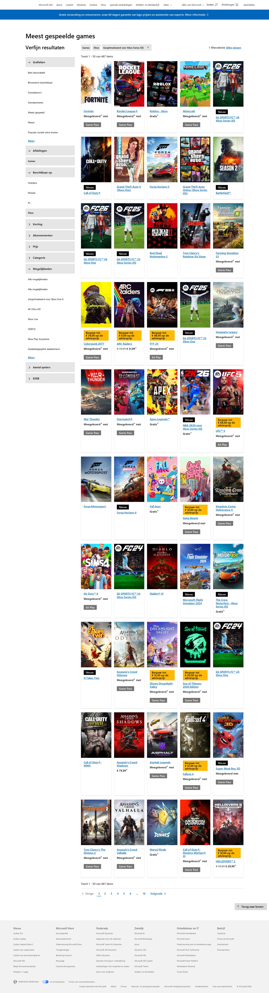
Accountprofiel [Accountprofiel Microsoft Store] (62, 933)
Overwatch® (125, 419)
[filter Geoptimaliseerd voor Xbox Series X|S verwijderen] (148, 47)
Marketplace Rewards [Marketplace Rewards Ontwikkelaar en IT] (186, 966)
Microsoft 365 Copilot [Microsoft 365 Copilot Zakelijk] (143, 961)
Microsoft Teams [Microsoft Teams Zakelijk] (141, 966)
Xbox (103, 4)
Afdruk (113, 986)
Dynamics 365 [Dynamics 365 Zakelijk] (140, 950)
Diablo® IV (156, 593)
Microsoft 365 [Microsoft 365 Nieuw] (19, 961)
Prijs (33, 246)
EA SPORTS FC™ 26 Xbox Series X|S (227, 118)
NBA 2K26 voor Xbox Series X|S (192, 426)
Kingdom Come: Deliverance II (226, 507)
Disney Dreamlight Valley (161, 685)
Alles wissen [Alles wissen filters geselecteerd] (233, 47)
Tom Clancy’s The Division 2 (94, 851)
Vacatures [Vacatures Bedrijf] (221, 933)
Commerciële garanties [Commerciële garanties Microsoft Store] (65, 966)
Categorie (36, 257)
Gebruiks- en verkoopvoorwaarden (145, 986)
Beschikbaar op (40, 172)
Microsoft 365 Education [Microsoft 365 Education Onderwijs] (106, 950)
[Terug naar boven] (251, 906)
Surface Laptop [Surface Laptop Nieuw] (19, 939)
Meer (166, 4)
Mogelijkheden (40, 269)
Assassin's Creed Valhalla (127, 851)
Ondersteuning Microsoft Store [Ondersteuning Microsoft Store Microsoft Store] (69, 944)
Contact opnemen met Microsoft (92, 986)
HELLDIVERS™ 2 (225, 861)
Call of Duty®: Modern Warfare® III (194, 853)
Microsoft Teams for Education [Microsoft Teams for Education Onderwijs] (109, 944)
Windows (81, 4)
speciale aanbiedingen (121, 4)
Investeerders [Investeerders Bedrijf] (223, 944)
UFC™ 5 (220, 431)
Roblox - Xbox (159, 111)
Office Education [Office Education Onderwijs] (103, 955)
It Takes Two (91, 678)
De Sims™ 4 (91, 593)
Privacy (124, 986)
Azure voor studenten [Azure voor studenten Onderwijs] (105, 971)
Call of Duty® (92, 193)
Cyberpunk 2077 (94, 343)
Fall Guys (155, 506)
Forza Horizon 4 (126, 512)
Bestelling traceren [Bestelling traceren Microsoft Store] (64, 955)
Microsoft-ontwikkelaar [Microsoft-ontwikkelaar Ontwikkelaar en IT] (186, 933)
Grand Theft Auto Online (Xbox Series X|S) (195, 190)
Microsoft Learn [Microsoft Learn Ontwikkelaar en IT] (183, 939)
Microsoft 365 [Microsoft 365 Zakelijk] (140, 955)
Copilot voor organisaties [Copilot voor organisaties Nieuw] (23, 950)
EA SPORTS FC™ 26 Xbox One (95, 260)
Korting (35, 224)
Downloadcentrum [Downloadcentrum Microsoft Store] (63, 939)
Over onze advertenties (222, 986)
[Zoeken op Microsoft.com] (212, 4)
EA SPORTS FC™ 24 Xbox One (227, 673)
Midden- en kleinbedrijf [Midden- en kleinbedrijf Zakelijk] (144, 971)
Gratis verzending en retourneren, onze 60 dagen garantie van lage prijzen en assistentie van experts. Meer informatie (132, 14)
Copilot (69, 4)
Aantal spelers (39, 367)
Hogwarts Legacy (226, 332)
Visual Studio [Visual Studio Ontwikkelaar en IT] (182, 971)
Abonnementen (40, 235)
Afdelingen (37, 150)
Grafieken (36, 62)
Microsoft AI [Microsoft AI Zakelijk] (139, 933)
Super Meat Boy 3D (228, 768)
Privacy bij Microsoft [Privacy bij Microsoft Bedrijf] (225, 939)
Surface (93, 4)
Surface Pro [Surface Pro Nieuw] (18, 933)
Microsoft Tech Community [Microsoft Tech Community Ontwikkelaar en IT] (188, 950)
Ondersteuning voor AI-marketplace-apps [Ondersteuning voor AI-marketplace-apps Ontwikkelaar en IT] (194, 944)
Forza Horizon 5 (159, 186)
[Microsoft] (25, 4)
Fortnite (89, 111)
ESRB (33, 378)
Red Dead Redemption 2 (159, 254)
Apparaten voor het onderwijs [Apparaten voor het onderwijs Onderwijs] (108, 939)
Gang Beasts (190, 518)
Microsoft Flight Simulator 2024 (193, 601)
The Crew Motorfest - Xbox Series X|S (227, 603)
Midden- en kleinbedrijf (147, 4)
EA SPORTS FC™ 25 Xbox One (194, 339)
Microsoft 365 (46, 4)
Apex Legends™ (160, 419)
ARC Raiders (124, 343)
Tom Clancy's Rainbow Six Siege (194, 254)
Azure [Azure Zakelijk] (136, 944)
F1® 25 (154, 343)
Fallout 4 (188, 774)
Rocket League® (127, 111)
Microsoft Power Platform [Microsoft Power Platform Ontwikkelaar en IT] (187, 961)
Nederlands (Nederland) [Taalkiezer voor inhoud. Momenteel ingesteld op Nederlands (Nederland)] (28, 981)
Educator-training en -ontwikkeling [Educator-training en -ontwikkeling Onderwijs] (110, 961)
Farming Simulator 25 (227, 254)
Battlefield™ (223, 193)
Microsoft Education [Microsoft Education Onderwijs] (104, 933)
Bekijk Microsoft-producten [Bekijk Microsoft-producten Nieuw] (24, 966)
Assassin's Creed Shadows (127, 763)
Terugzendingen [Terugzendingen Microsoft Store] (62, 950)
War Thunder (92, 419)
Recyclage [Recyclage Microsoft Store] (60, 961)
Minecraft (189, 111)
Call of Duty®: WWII (92, 763)
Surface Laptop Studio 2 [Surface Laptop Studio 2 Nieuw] (23, 944)
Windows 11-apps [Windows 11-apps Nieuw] (20, 971)
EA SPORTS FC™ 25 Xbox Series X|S (128, 260)
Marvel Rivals (158, 849)
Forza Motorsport (95, 506)
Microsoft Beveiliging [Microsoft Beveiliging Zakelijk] (143, 939)
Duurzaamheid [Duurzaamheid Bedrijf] (223, 950)
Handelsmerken (201, 986)
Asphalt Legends (160, 762)
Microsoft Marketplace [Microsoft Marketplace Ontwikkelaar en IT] (186, 955)
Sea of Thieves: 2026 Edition (192, 685)
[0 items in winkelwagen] (229, 4)
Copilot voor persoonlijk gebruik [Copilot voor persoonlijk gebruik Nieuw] (26, 955)
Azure (59, 4)
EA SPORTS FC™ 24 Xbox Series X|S (128, 595)
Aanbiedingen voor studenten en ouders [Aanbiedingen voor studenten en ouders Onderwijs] (113, 966)
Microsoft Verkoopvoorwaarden (177, 986)
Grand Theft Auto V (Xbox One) (129, 188)
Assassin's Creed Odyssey (127, 673)
